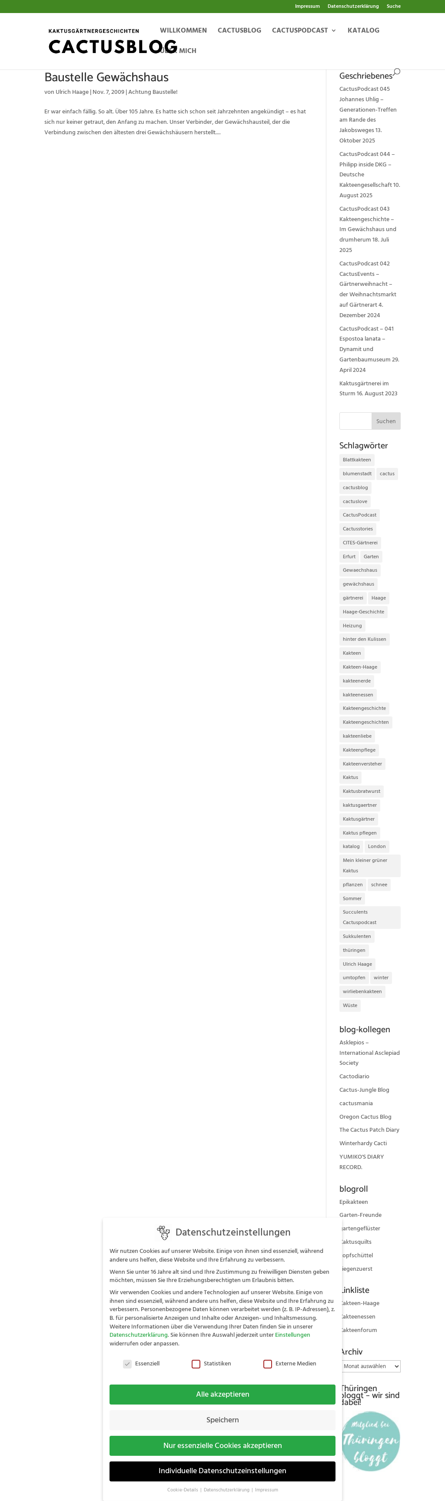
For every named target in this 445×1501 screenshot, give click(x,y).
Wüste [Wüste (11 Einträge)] (350, 1005)
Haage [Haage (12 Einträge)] (379, 598)
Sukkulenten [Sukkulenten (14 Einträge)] (357, 936)
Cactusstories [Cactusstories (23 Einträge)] (358, 529)
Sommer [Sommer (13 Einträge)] (352, 898)
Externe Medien (289, 1357)
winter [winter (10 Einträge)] (381, 977)
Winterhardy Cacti (363, 1143)
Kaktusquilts (355, 1242)
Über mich (178, 52)
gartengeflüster (359, 1228)
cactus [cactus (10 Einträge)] (387, 473)
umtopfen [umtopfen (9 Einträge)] (354, 977)
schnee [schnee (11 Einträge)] (379, 884)
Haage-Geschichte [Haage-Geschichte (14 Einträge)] (363, 612)
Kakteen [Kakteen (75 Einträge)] (352, 653)
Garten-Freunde (360, 1215)
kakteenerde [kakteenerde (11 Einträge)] (357, 681)
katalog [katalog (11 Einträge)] (351, 846)
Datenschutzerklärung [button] (227, 1483)
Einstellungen (292, 1328)
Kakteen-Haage (359, 1303)
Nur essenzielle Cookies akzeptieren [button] (222, 1439)
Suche (394, 7)
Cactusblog (239, 31)
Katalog (363, 31)
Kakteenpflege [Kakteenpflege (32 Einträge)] (359, 750)
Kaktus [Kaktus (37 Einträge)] (350, 777)
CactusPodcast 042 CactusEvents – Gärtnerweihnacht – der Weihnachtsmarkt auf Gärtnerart (367, 284)
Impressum (307, 7)
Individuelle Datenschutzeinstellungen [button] (222, 1464)
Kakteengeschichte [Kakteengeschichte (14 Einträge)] (364, 708)
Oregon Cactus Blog (365, 1117)
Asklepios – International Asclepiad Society (369, 1053)
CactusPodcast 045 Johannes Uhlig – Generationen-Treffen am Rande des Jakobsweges (368, 110)
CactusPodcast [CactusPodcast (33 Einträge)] (359, 515)
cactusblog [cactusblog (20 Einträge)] (355, 487)
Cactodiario (354, 1076)
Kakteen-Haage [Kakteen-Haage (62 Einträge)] (360, 667)
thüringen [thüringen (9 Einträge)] (354, 950)
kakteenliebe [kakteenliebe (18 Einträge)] (357, 736)
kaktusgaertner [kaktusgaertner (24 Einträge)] (360, 805)
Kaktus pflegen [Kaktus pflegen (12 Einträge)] (360, 833)
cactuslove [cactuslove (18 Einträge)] (355, 501)
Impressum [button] (266, 1483)
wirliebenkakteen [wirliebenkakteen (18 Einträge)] (362, 991)
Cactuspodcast (300, 31)
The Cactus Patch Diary (369, 1130)
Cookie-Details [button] (183, 1483)
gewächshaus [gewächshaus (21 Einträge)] (358, 584)
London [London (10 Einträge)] (377, 846)
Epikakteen (353, 1202)
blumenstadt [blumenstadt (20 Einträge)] (357, 473)
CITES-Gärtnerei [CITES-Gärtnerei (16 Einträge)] (360, 543)
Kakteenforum (358, 1330)
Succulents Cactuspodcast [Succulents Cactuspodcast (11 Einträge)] (359, 917)
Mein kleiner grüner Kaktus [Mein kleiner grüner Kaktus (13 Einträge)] (365, 866)
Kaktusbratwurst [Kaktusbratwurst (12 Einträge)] (361, 791)
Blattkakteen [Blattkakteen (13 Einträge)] (357, 460)
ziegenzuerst (355, 1269)
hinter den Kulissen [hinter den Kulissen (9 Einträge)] (364, 639)
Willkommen (183, 31)
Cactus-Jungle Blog (364, 1090)
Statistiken (211, 1357)
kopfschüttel (356, 1255)
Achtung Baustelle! (153, 92)
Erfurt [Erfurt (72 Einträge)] (349, 556)
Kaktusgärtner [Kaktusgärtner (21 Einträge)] (359, 819)
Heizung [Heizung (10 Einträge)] (352, 626)
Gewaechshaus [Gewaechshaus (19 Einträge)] (360, 570)
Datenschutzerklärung (353, 7)
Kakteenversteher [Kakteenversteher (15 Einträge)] (362, 764)
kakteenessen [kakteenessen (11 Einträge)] (358, 695)
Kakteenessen (357, 1316)
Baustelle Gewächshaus (106, 77)
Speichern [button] (222, 1413)
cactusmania (356, 1103)
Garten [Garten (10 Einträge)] (371, 556)
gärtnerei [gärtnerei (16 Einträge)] (353, 598)
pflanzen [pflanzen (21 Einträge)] (353, 884)
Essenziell (141, 1357)
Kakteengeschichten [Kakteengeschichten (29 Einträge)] (366, 722)
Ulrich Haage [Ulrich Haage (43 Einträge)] (357, 964)
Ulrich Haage (72, 92)
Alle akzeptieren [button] (222, 1387)
